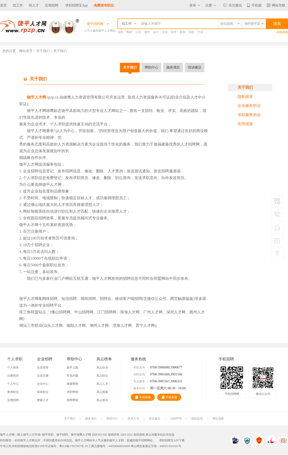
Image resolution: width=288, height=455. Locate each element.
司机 (191, 32)
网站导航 (276, 5)
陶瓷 (129, 32)
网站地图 (218, 418)
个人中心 (13, 383)
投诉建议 (194, 67)
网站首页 (26, 51)
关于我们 (130, 67)
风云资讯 (102, 400)
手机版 (254, 5)
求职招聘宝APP (169, 440)
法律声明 (176, 418)
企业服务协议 (249, 106)
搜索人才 (42, 400)
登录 (194, 5)
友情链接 (245, 124)
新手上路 (72, 367)
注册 (210, 5)
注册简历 (13, 375)
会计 (156, 32)
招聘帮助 (72, 400)
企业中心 (42, 383)
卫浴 (165, 32)
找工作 (18, 5)
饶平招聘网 (142, 440)
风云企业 (102, 367)
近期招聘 (51, 5)
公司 (138, 32)
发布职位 (42, 392)
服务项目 (173, 67)
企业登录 (42, 367)
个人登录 (13, 367)
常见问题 (72, 375)
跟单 (183, 32)
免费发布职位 (104, 5)
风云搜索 (102, 392)
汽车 (200, 32)
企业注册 (42, 375)
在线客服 (143, 397)
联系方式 (133, 418)
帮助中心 (151, 67)
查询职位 (13, 392)
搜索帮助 (72, 383)
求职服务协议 (249, 115)
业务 (120, 32)
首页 (3, 5)
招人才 (34, 5)
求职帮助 (72, 392)
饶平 (147, 32)
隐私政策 (245, 96)
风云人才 (102, 383)
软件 (174, 32)
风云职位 (102, 375)
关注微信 (232, 5)
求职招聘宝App (76, 5)
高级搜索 (282, 32)
